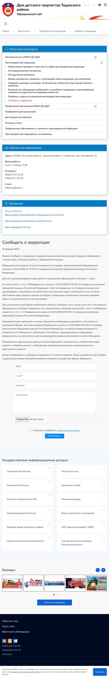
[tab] (54, 595)
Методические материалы (21, 75)
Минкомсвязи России (18, 485)
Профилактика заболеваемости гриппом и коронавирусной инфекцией (41, 128)
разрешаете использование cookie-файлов (25, 672)
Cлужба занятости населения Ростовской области (76, 543)
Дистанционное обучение (18, 117)
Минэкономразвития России (21, 513)
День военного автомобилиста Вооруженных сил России (34, 215)
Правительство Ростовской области (25, 541)
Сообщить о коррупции (20, 100)
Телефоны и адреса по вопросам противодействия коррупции (39, 96)
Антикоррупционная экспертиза (24, 71)
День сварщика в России (17, 227)
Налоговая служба (70, 485)
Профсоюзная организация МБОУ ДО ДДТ (27, 106)
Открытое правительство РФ (22, 499)
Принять (100, 672)
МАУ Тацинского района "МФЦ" (77, 527)
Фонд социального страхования (77, 513)
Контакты (7, 654)
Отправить (54, 436)
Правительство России (18, 471)
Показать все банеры (54, 602)
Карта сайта (8, 626)
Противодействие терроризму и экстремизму (28, 134)
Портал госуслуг (69, 471)
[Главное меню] (4, 24)
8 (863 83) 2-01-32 (11, 650)
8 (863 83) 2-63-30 (11, 646)
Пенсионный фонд (70, 499)
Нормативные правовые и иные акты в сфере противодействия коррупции (46, 67)
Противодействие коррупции (20, 63)
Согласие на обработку (54, 430)
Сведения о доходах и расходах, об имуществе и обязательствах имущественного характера (50, 84)
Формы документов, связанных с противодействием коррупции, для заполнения (49, 79)
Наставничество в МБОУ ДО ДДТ (22, 57)
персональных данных (68, 430)
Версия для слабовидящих (15, 632)
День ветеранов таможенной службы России (28, 221)
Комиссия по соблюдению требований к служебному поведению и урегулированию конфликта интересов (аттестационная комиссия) (51, 91)
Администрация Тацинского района (25, 527)
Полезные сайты (13, 123)
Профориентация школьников (20, 112)
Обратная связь (10, 621)
